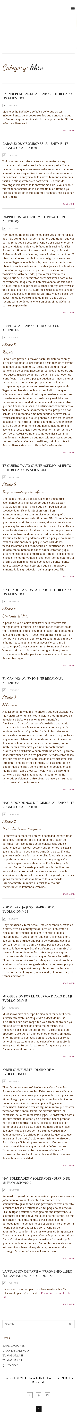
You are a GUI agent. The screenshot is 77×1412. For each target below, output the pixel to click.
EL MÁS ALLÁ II (12, 1355)
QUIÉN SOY (10, 1365)
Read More (69, 130)
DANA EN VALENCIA (15, 1350)
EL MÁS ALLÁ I (12, 1360)
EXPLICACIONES (13, 1345)
